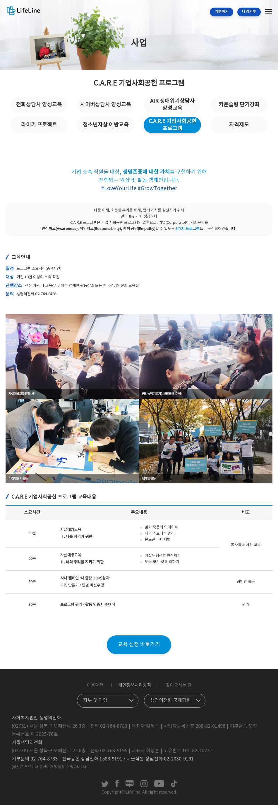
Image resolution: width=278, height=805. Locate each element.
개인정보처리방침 (134, 685)
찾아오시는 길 (178, 685)
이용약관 (95, 685)
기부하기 (221, 12)
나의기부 (249, 12)
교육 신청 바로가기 (139, 645)
